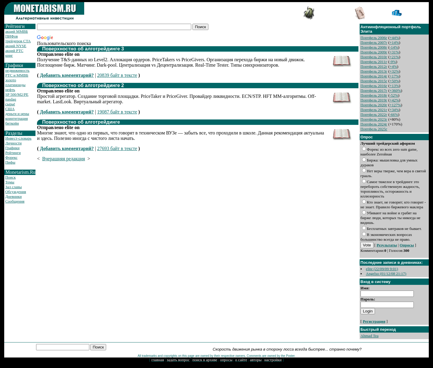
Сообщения (14, 201)
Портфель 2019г (374, 100)
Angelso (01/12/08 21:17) (386, 273)
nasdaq (10, 99)
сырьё (10, 104)
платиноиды (15, 85)
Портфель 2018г (374, 95)
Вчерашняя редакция (63, 158)
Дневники (13, 196)
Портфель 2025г (374, 129)
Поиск (10, 177)
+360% (395, 90)
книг (9, 55)
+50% (394, 81)
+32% (394, 71)
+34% (394, 109)
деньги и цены (17, 113)
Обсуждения (15, 191)
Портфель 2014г (374, 76)
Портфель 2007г (374, 42)
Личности (13, 143)
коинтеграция (16, 118)
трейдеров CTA (18, 41)
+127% (395, 105)
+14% (394, 42)
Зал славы (13, 187)
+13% (394, 85)
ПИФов (11, 36)
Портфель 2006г (374, 37)
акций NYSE (15, 46)
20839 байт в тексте (117, 75)
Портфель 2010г (374, 57)
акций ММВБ (16, 31)
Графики (12, 148)
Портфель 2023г (374, 119)
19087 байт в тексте (117, 111)
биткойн (12, 123)
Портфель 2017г (374, 90)
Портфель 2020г (374, 105)
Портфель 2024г (374, 124)
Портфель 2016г (374, 85)
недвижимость (17, 70)
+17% (394, 76)
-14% (394, 47)
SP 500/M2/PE (16, 94)
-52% (394, 95)
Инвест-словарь (18, 138)
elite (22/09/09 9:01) (382, 269)
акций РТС (14, 50)
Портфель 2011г (374, 61)
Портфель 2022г (374, 114)
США (9, 109)
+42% (394, 100)
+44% (394, 37)
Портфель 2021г (374, 109)
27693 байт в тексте (117, 148)
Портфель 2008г (374, 47)
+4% (393, 66)
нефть (10, 89)
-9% (392, 61)
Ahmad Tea (370, 335)
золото (10, 80)
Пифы (10, 162)
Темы (9, 182)
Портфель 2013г (374, 71)
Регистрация (374, 321)
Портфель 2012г (374, 66)
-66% (394, 114)
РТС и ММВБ (16, 75)
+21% (394, 57)
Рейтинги (13, 152)
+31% (394, 52)
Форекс (11, 157)
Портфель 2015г (374, 81)
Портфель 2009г (374, 52)
